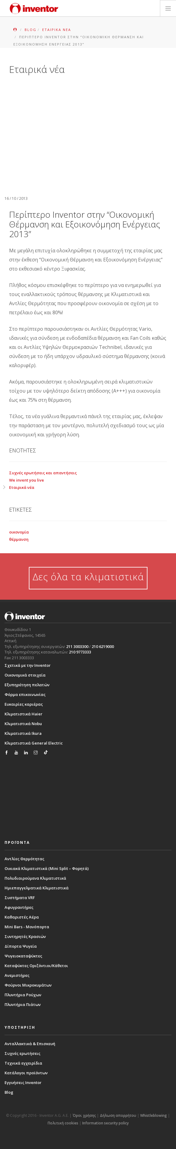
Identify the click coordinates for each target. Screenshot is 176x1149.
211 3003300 (77, 646)
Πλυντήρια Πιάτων (23, 1004)
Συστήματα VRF (20, 897)
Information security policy (105, 1123)
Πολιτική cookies (63, 1123)
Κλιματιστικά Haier (23, 714)
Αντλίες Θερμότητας (24, 858)
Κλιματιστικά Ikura (23, 733)
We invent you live (26, 480)
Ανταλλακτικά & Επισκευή (30, 1043)
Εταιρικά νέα (21, 487)
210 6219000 (103, 646)
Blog (9, 1092)
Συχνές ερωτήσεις (22, 1053)
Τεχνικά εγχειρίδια (23, 1063)
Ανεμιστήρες (17, 975)
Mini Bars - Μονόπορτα (27, 926)
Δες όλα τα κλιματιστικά (88, 576)
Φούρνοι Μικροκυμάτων (28, 985)
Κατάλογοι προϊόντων (26, 1073)
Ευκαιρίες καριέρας (24, 704)
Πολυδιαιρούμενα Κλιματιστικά (35, 878)
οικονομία (19, 532)
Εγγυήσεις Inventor (23, 1082)
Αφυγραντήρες (19, 907)
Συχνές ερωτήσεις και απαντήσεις (43, 473)
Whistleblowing (153, 1115)
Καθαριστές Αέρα (22, 917)
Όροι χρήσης (84, 1115)
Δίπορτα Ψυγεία (21, 946)
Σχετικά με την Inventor (28, 665)
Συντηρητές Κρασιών (25, 936)
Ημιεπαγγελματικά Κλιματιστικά (37, 888)
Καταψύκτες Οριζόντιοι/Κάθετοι (36, 965)
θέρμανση (19, 539)
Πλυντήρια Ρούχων (23, 994)
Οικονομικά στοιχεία (25, 675)
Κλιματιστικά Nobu (23, 723)
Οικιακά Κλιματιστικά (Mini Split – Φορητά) (47, 868)
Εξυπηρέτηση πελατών (27, 684)
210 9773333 (80, 652)
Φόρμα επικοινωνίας (25, 694)
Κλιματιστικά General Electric (34, 743)
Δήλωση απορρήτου (118, 1115)
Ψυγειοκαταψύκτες (23, 956)
